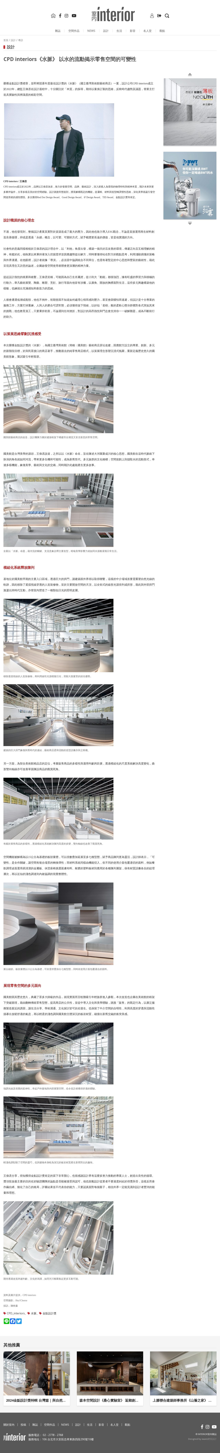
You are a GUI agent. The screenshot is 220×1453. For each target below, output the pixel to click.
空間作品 (73, 31)
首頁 (5, 40)
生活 (119, 31)
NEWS (91, 31)
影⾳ (132, 31)
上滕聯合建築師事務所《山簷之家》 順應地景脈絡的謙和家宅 (183, 1400)
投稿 (23, 1425)
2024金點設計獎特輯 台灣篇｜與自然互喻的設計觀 (36, 1400)
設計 (106, 31)
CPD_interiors (16, 1313)
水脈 (33, 1313)
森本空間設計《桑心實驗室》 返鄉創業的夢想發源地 (110, 1400)
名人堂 (147, 31)
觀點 (162, 31)
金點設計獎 (49, 1313)
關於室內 (8, 1425)
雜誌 (57, 31)
